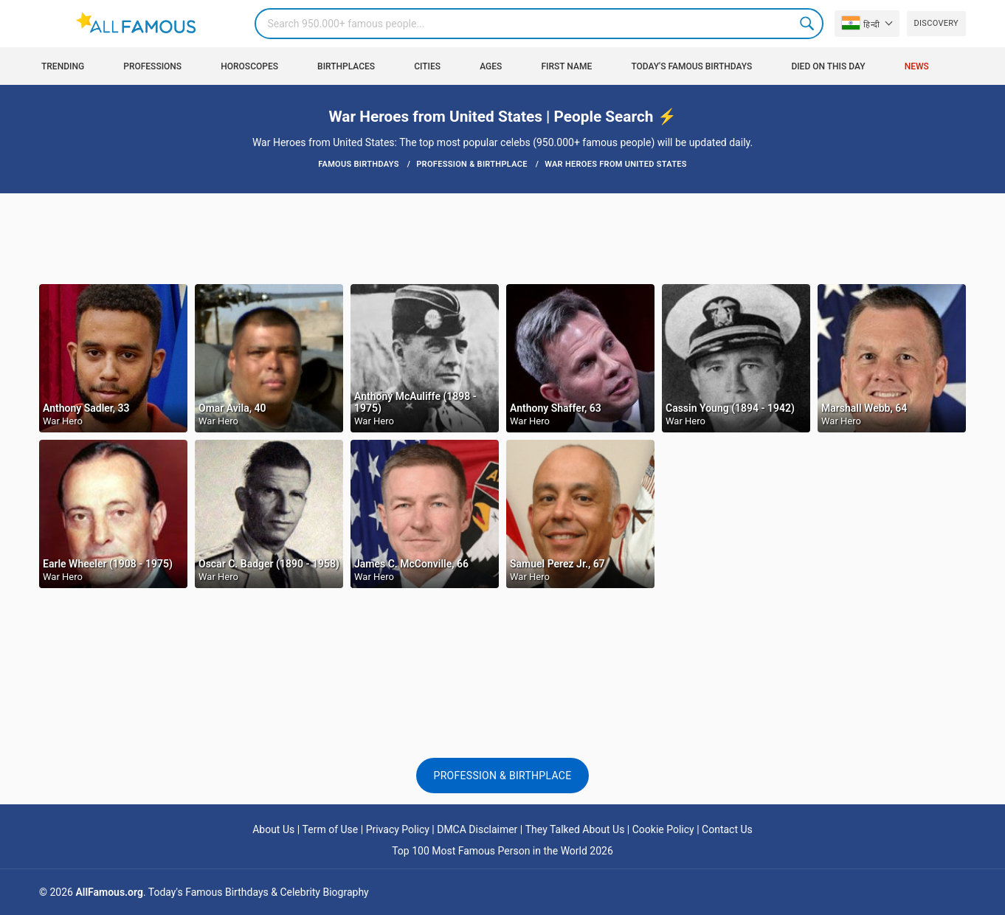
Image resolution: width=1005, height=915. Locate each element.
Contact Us (727, 829)
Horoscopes (249, 66)
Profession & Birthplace (503, 775)
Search (807, 23)
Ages (491, 66)
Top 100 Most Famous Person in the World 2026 (502, 851)
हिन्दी (861, 23)
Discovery (936, 23)
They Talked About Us (575, 829)
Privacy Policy (397, 829)
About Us (273, 829)
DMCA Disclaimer (477, 829)
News (917, 66)
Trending (62, 66)
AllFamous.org (108, 892)
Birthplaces (346, 66)
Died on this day (828, 66)
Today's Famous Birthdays (691, 66)
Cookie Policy (663, 829)
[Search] (539, 23)
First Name (567, 66)
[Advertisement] (502, 237)
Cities (427, 66)
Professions (152, 66)
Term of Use (331, 829)
